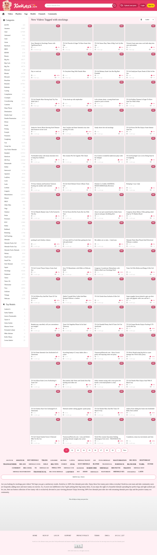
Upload (128, 6)
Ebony (14, 122)
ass (94, 460)
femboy (64, 464)
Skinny (14, 253)
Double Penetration (14, 118)
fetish (150, 464)
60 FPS (14, 25)
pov (78, 471)
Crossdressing (14, 101)
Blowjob (14, 77)
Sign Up (151, 5)
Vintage (14, 295)
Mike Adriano (14, 334)
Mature (14, 198)
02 (72, 450)
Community (52, 14)
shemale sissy (139, 468)
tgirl (142, 464)
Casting (14, 91)
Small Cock (14, 257)
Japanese (14, 174)
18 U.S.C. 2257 (119, 535)
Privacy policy (83, 535)
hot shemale (33, 460)
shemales (94, 472)
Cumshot (14, 105)
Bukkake (14, 87)
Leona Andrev (14, 340)
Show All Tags (78, 477)
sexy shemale (84, 464)
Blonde (14, 73)
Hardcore (14, 157)
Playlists (18, 14)
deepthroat (145, 460)
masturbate (105, 471)
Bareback (14, 46)
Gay (14, 143)
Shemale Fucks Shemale (14, 250)
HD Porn (14, 160)
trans (44, 460)
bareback (119, 464)
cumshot (16, 468)
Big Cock (14, 63)
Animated (14, 35)
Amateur (14, 29)
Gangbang (14, 139)
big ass (22, 464)
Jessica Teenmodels (14, 316)
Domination (14, 112)
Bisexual (14, 70)
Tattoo (14, 278)
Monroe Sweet (14, 327)
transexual (107, 464)
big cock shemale (56, 471)
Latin (14, 184)
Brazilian (14, 80)
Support (68, 535)
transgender (9, 464)
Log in (56, 535)
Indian (14, 167)
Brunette (14, 84)
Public (14, 226)
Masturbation (14, 195)
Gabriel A (14, 309)
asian (85, 471)
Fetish (14, 125)
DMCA (107, 535)
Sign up (45, 535)
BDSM (14, 53)
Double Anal (14, 115)
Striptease (14, 274)
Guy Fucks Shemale (14, 150)
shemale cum (69, 468)
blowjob (131, 464)
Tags (26, 14)
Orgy (14, 208)
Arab (14, 39)
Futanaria (14, 136)
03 (78, 450)
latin (141, 471)
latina (72, 460)
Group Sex (14, 146)
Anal (14, 32)
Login (143, 5)
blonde (96, 464)
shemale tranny (84, 460)
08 (107, 450)
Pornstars (14, 219)
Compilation (14, 94)
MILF (14, 202)
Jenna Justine (14, 323)
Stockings (14, 271)
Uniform (14, 292)
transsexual (39, 472)
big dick (133, 460)
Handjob (14, 153)
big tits (54, 464)
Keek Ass (76, 551)
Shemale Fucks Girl (14, 243)
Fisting (14, 129)
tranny (127, 468)
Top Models (10, 304)
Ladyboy (14, 177)
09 (112, 450)
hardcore (92, 468)
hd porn (64, 460)
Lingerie (14, 191)
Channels (41, 14)
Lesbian (14, 188)
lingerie (54, 460)
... (118, 450)
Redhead (14, 229)
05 (89, 450)
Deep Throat (14, 108)
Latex (14, 181)
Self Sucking (14, 236)
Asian (14, 42)
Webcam (14, 299)
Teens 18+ (14, 281)
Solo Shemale (14, 264)
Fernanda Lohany (14, 330)
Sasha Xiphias (14, 313)
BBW (14, 49)
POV (14, 222)
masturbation (119, 460)
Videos (10, 14)
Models (33, 14)
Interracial (14, 170)
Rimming (14, 233)
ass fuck (9, 460)
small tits (56, 468)
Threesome (14, 285)
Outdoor (14, 212)
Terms (96, 535)
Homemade (14, 164)
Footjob (14, 132)
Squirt (14, 267)
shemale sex (118, 471)
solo (45, 464)
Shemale (14, 240)
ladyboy (70, 472)
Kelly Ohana (14, 337)
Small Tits (14, 260)
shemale (104, 468)
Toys (14, 288)
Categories (10, 20)
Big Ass (14, 60)
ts (36, 468)
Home (3, 14)
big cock (27, 468)
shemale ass (44, 468)
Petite (14, 215)
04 (83, 450)
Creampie (14, 98)
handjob (80, 468)
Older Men (14, 205)
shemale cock (34, 464)
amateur (20, 460)
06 (95, 450)
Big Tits (14, 67)
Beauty (14, 56)
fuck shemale (104, 460)
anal (72, 464)
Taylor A (14, 320)
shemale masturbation (22, 471)
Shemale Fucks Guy (14, 247)
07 (101, 450)
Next (124, 450)
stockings (131, 472)
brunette (115, 468)
